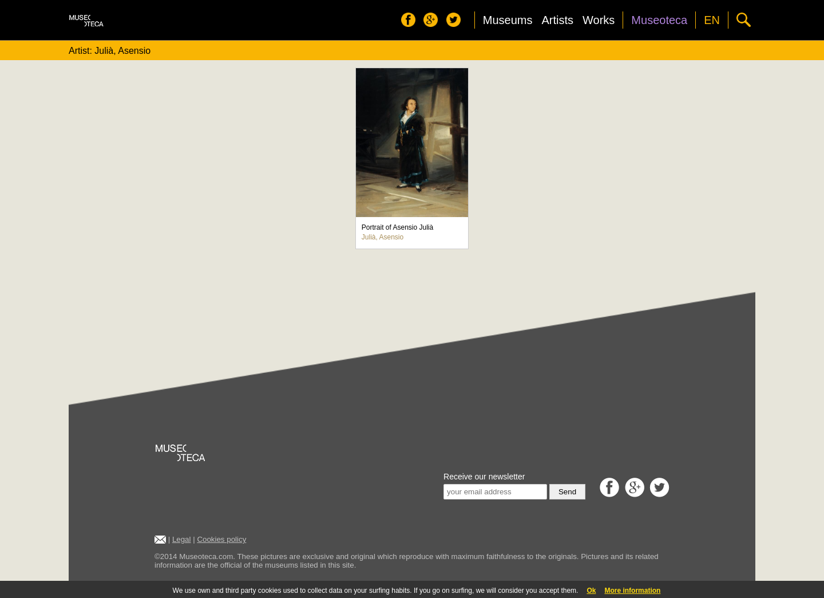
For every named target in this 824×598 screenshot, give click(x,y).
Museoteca (659, 20)
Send (567, 491)
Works (599, 20)
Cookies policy (221, 539)
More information (632, 591)
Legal (181, 539)
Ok (591, 591)
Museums (508, 20)
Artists (557, 20)
